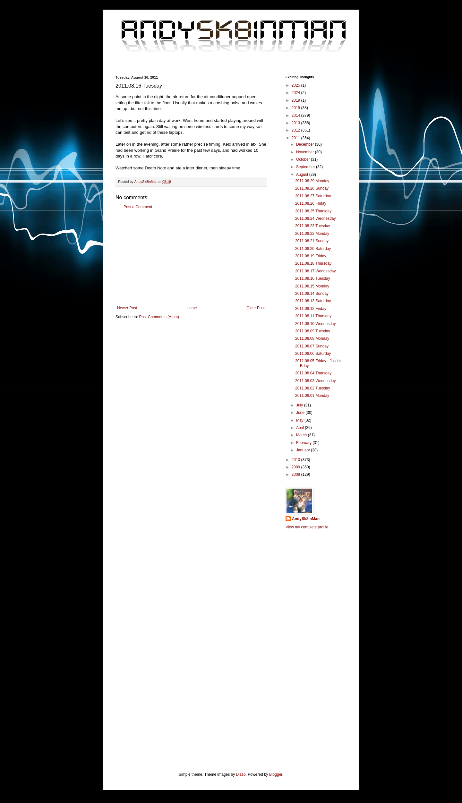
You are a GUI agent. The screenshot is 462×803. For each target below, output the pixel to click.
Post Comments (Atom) (159, 317)
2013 (296, 123)
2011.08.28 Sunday (312, 188)
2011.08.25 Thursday (313, 211)
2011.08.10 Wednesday (315, 323)
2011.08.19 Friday (310, 256)
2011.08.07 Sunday (312, 346)
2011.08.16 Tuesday (312, 278)
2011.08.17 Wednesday (315, 271)
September (306, 167)
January (303, 450)
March (302, 435)
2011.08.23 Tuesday (312, 226)
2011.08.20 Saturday (313, 248)
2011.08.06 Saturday (313, 353)
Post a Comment (138, 207)
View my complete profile (307, 527)
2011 (296, 138)
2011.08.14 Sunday (312, 293)
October (303, 159)
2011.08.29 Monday (312, 181)
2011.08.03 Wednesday (315, 381)
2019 (296, 100)
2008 (296, 474)
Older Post (255, 308)
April (300, 427)
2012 (296, 130)
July (300, 405)
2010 (296, 459)
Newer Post (127, 308)
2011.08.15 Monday (312, 286)
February (304, 442)
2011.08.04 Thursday (313, 373)
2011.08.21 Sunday (312, 241)
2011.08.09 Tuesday (312, 331)
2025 (296, 85)
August (302, 174)
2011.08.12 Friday (310, 308)
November (305, 152)
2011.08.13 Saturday (313, 301)
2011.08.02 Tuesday (312, 388)
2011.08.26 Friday (310, 203)
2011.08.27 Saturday (313, 196)
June (300, 412)
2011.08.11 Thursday (313, 316)
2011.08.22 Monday (312, 233)
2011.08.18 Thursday (313, 263)
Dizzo (241, 774)
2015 (296, 108)
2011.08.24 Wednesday (315, 218)
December (305, 144)
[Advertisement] (191, 258)
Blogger (275, 774)
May (300, 420)
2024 (296, 92)
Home (192, 308)
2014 (296, 115)
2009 (296, 467)
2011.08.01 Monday (312, 395)
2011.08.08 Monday (312, 338)
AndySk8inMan (306, 519)
